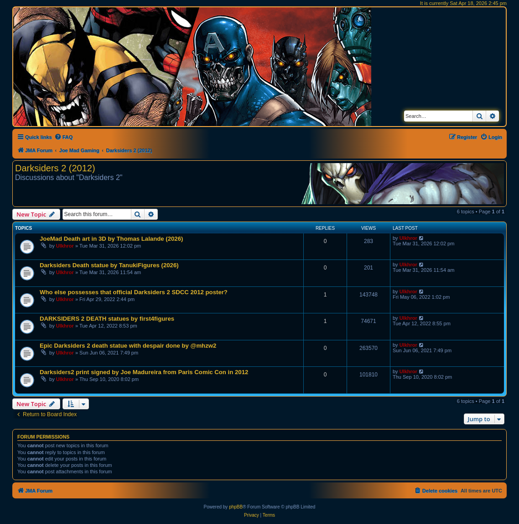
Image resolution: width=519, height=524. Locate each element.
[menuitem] (63, 137)
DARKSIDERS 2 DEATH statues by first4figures (107, 318)
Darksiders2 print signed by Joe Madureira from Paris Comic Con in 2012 (144, 372)
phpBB (236, 506)
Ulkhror (65, 246)
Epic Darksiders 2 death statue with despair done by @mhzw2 (128, 345)
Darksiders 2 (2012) (55, 168)
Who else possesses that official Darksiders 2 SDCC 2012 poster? (134, 292)
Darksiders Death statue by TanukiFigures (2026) (109, 265)
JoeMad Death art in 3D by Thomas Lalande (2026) (111, 238)
